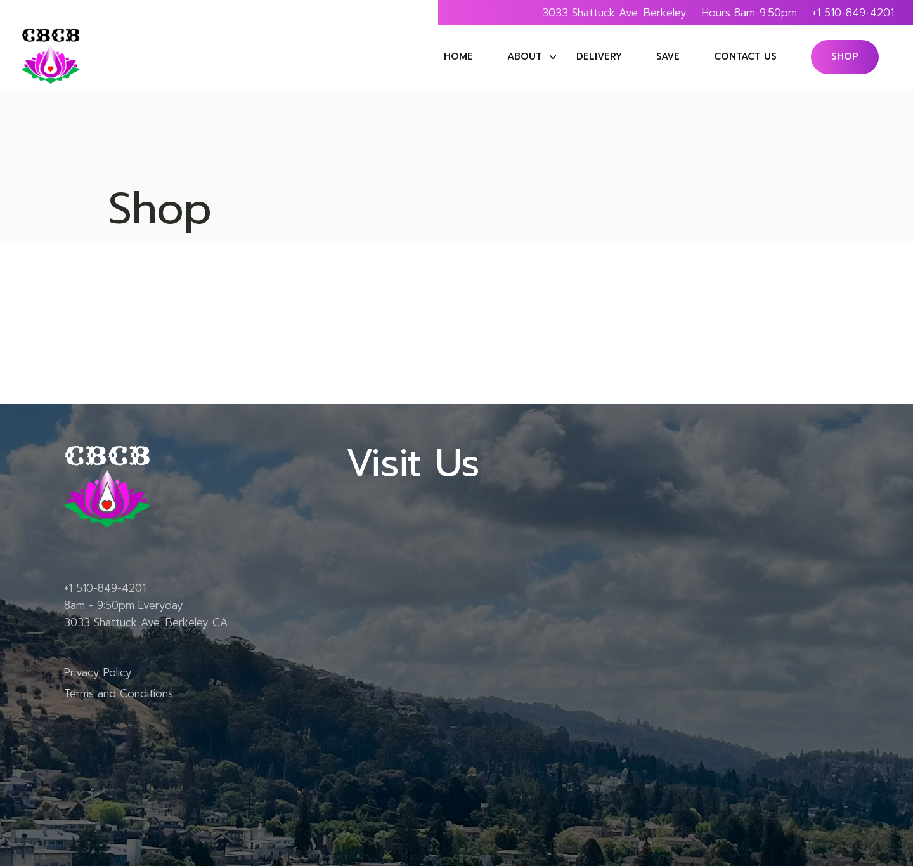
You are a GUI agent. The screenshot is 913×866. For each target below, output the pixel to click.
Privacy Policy (98, 672)
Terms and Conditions (118, 693)
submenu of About (553, 57)
